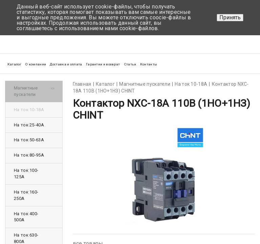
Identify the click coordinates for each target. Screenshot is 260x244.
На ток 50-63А (29, 139)
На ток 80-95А (29, 155)
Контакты (148, 64)
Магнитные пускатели (26, 91)
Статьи (130, 64)
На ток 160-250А (26, 195)
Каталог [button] (14, 64)
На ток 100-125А (26, 173)
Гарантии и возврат (103, 64)
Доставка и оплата (66, 64)
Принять (230, 17)
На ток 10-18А (29, 109)
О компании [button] (35, 64)
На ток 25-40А (29, 124)
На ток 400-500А (26, 217)
